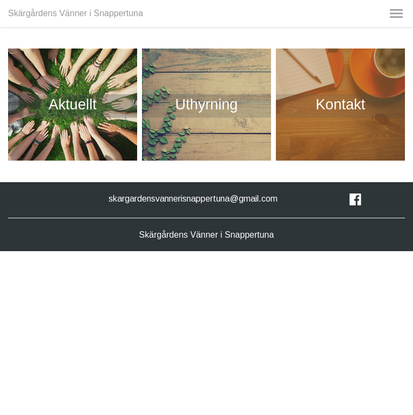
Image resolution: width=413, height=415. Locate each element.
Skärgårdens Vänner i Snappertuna (75, 13)
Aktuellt (72, 104)
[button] (396, 13)
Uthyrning (206, 104)
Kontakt (340, 104)
